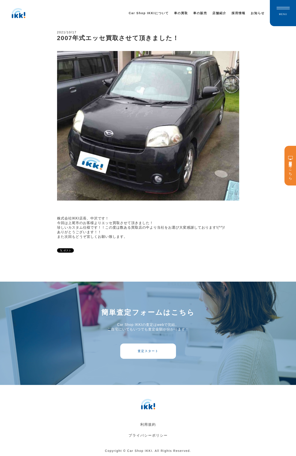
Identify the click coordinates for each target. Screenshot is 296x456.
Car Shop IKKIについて (149, 13)
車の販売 (200, 13)
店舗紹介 (219, 13)
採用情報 (238, 13)
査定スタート (148, 351)
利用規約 (148, 424)
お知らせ (258, 13)
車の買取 (181, 13)
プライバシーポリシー (148, 435)
